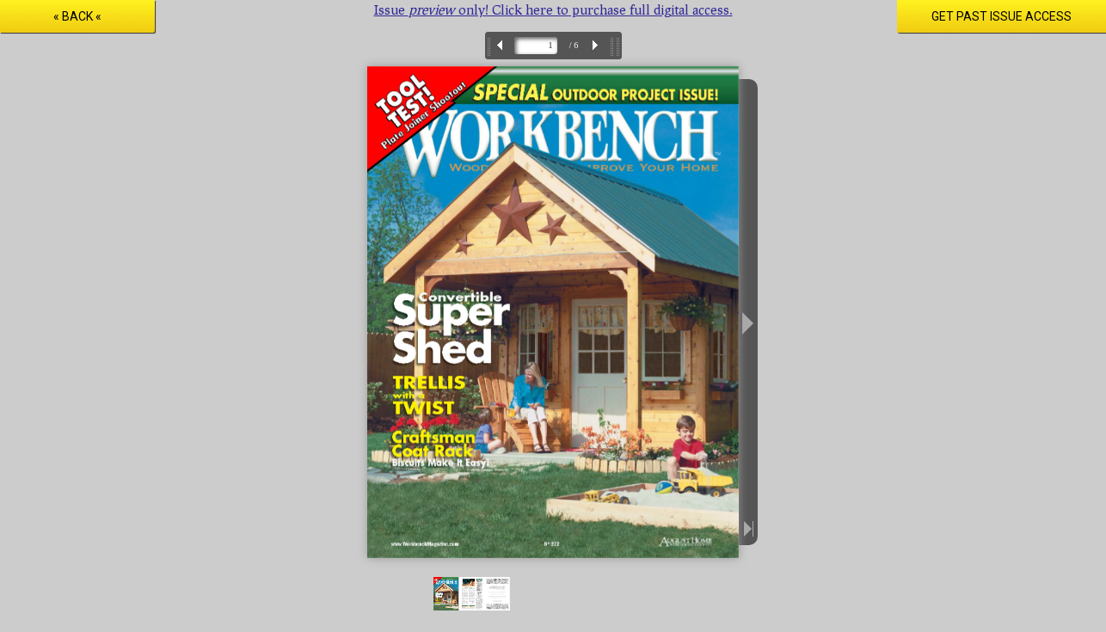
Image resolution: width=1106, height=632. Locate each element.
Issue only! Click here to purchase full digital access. (553, 9)
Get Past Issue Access (1001, 16)
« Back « (77, 16)
